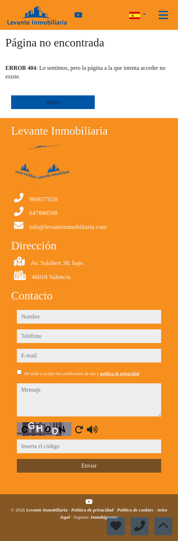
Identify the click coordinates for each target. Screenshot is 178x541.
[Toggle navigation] (163, 15)
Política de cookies (135, 510)
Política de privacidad (92, 510)
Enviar (89, 466)
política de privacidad (119, 373)
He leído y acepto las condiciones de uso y (81, 373)
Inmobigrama (104, 517)
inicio (52, 102)
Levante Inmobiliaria (47, 510)
